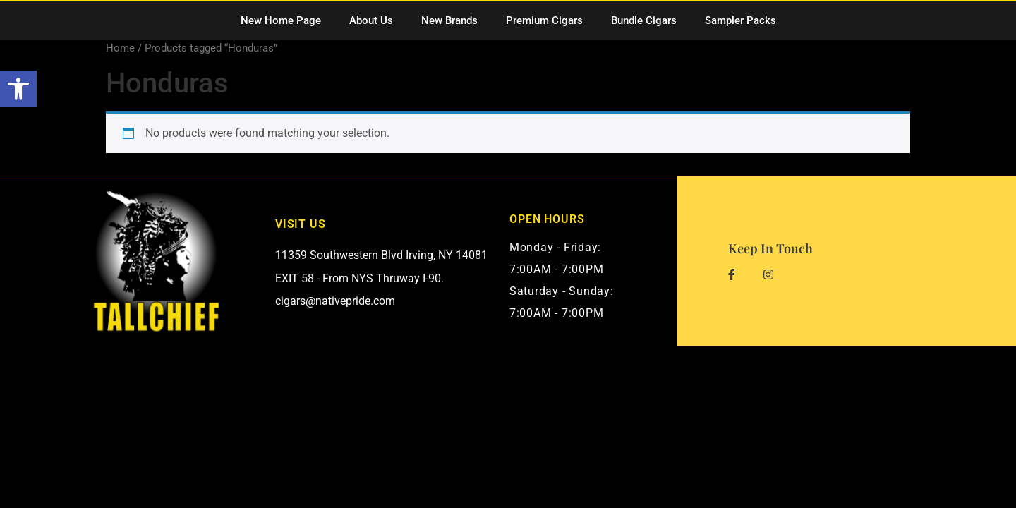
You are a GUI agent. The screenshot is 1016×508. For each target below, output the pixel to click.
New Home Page (281, 20)
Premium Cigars (544, 20)
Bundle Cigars (644, 20)
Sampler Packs (740, 20)
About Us (371, 20)
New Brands (449, 20)
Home (120, 48)
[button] (18, 89)
